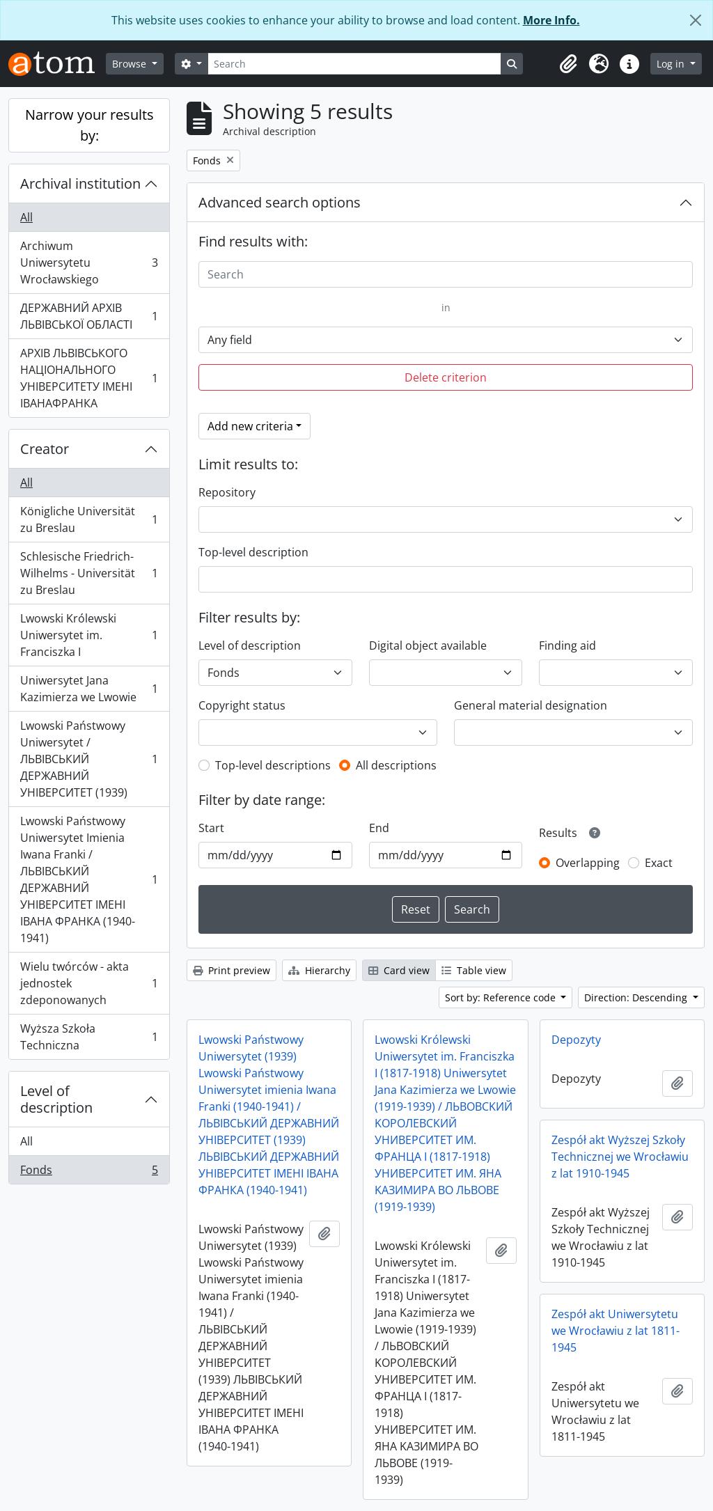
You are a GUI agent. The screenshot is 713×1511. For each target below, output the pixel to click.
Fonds (88, 1172)
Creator (44, 448)
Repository (227, 492)
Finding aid (567, 645)
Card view (399, 970)
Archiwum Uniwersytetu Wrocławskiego (88, 262)
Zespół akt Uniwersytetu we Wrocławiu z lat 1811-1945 (615, 1330)
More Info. (551, 20)
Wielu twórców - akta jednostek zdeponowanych (88, 983)
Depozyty (576, 1039)
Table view (473, 970)
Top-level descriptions (273, 765)
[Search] (354, 64)
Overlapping (588, 862)
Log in (672, 63)
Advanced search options (279, 202)
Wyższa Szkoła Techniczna (88, 1037)
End (379, 828)
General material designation (530, 705)
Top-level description (253, 552)
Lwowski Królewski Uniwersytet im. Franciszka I (88, 635)
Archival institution (80, 183)
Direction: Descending (637, 997)
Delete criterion (446, 377)
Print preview (231, 970)
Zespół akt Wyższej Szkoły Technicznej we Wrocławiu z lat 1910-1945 (620, 1156)
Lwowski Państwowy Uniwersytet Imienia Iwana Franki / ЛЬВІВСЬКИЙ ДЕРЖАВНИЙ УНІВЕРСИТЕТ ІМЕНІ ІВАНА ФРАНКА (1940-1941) (88, 879)
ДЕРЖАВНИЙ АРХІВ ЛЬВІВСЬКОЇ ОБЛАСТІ (88, 316)
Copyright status (241, 705)
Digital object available (428, 645)
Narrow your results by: (89, 125)
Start (211, 828)
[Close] (695, 20)
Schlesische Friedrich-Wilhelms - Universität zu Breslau (88, 573)
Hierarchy (319, 970)
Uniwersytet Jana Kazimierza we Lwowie (88, 689)
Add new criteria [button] (250, 426)
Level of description (56, 1099)
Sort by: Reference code (501, 997)
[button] (568, 64)
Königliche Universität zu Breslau (88, 519)
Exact (659, 862)
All (26, 217)
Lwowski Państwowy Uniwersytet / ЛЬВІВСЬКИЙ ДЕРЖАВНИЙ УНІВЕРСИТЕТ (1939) (88, 759)
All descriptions (396, 765)
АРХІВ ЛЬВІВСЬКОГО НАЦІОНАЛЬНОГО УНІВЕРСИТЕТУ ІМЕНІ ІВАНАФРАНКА (88, 378)
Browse (130, 63)
